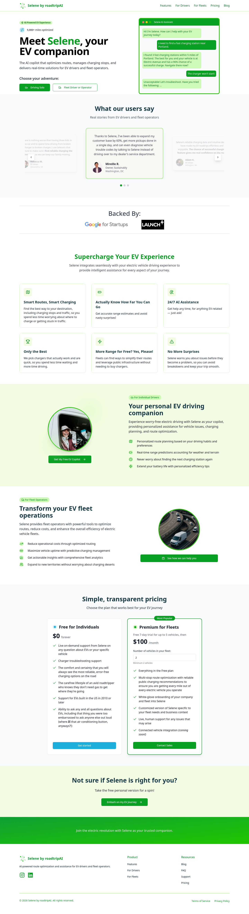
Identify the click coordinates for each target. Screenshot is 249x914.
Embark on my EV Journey (124, 802)
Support (185, 876)
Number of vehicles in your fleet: (152, 651)
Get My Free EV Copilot (70, 459)
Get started (84, 745)
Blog (227, 5)
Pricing (215, 5)
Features (165, 5)
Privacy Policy (222, 901)
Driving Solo (34, 87)
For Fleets (200, 5)
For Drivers (183, 5)
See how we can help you (179, 558)
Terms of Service (201, 901)
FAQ (183, 870)
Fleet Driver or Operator (75, 87)
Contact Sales (164, 745)
